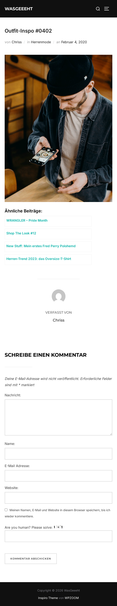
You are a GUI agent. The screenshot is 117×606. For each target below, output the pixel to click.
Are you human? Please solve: (58, 533)
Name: (10, 444)
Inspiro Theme (48, 598)
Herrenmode (41, 42)
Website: (11, 488)
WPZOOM (72, 598)
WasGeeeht (19, 8)
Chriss (17, 42)
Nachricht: (13, 395)
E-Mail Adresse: (17, 466)
